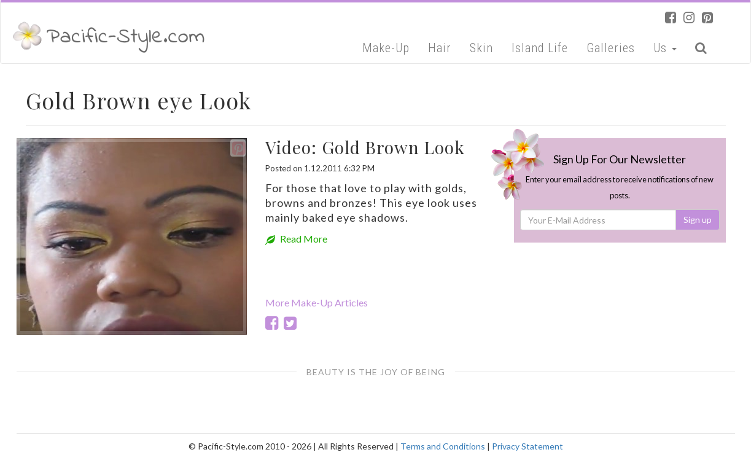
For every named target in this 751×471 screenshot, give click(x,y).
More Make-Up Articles (316, 302)
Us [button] (665, 48)
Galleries (610, 48)
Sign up (697, 219)
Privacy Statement (527, 446)
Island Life (540, 48)
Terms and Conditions (442, 446)
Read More (296, 238)
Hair (439, 48)
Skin (481, 48)
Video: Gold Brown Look (365, 147)
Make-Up (386, 48)
